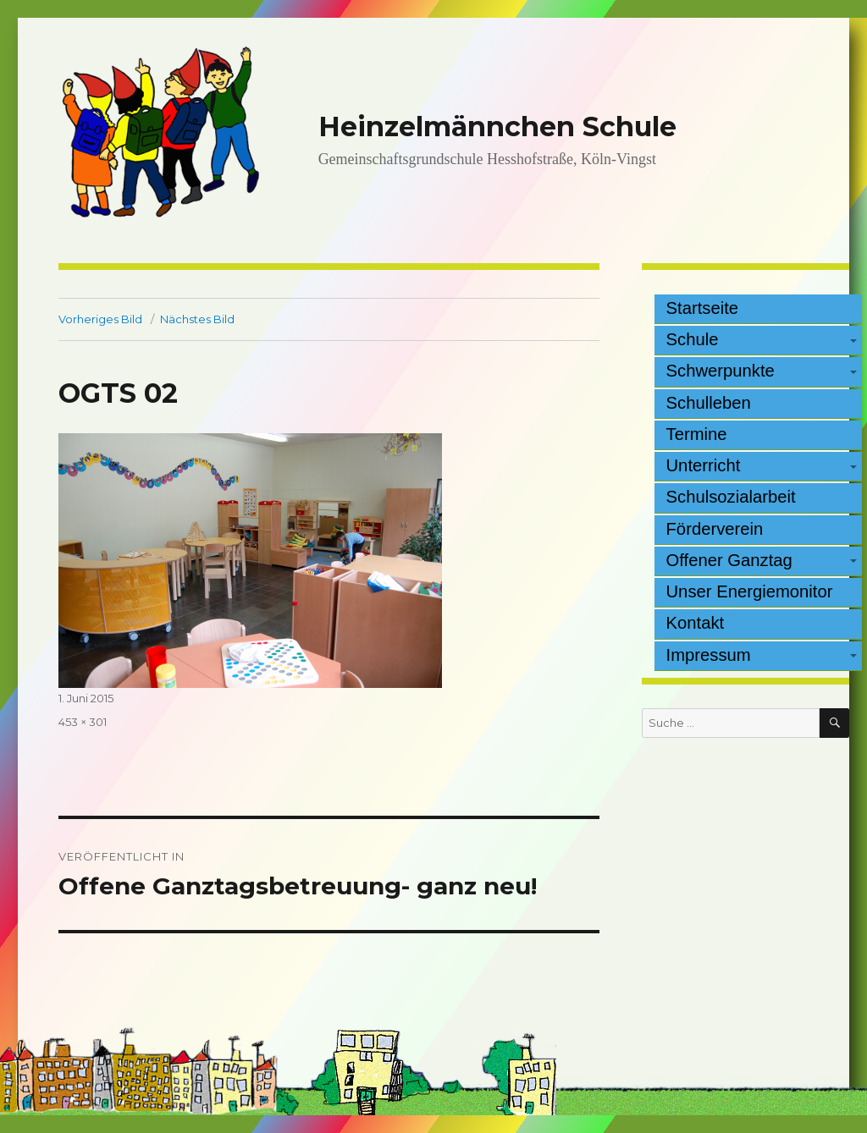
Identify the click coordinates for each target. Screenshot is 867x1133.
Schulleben (708, 402)
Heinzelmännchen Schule (497, 126)
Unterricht (703, 465)
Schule (692, 339)
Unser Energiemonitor (749, 591)
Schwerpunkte (720, 370)
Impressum (708, 655)
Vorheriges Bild (100, 319)
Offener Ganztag (729, 560)
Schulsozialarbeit (731, 496)
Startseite (702, 308)
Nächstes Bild (197, 319)
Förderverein (715, 529)
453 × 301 (82, 722)
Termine (696, 434)
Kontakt (695, 622)
